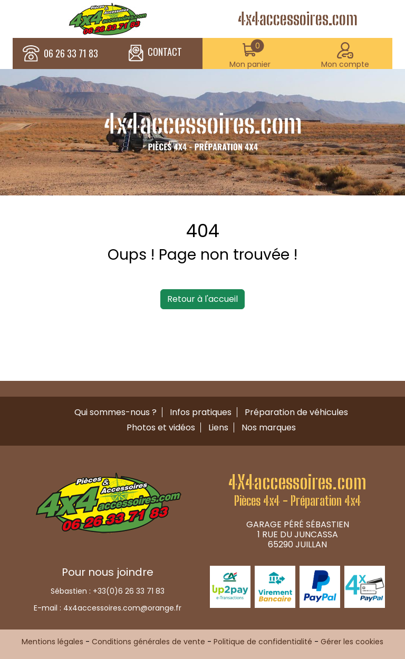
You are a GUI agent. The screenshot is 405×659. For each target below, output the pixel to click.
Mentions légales (52, 641)
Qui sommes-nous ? (115, 412)
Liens (218, 427)
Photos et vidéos (161, 427)
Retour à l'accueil (202, 299)
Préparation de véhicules (296, 412)
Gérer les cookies (352, 641)
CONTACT (155, 53)
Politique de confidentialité (263, 641)
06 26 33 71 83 (71, 54)
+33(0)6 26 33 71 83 (129, 591)
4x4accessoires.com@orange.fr (122, 608)
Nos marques (269, 427)
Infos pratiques (201, 412)
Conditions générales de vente (148, 641)
